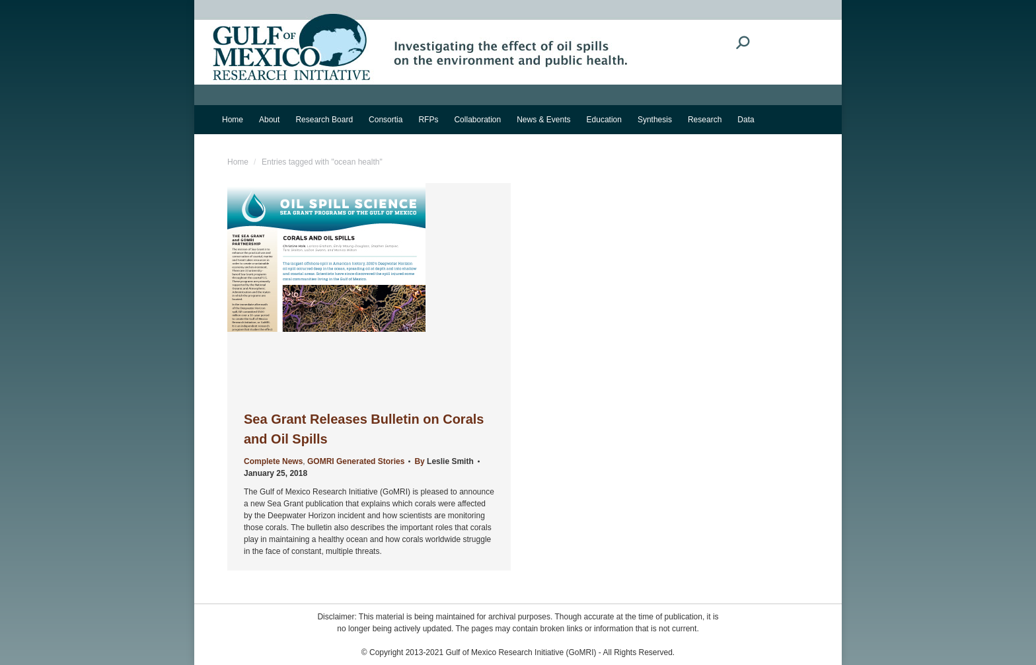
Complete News (273, 461)
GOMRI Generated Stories (355, 461)
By (443, 461)
